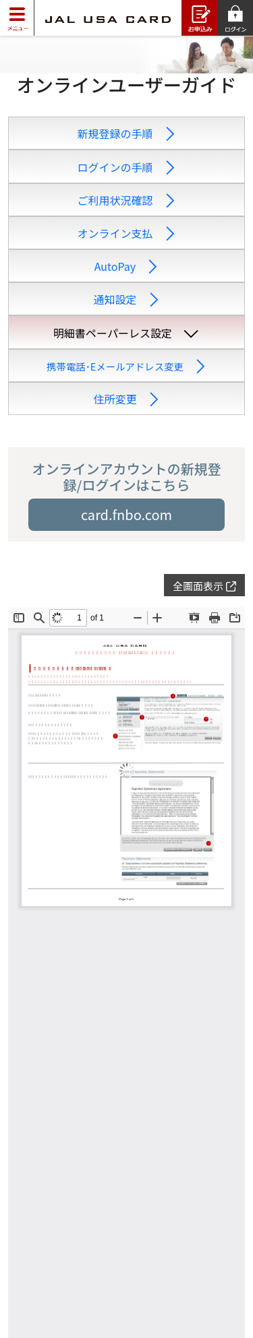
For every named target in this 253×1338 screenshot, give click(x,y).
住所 (126, 399)
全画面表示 (204, 586)
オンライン (126, 233)
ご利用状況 (126, 200)
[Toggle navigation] (17, 18)
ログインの (126, 167)
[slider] (126, 54)
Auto (126, 266)
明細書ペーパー (126, 333)
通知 (126, 299)
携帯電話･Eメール (126, 366)
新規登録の (126, 133)
